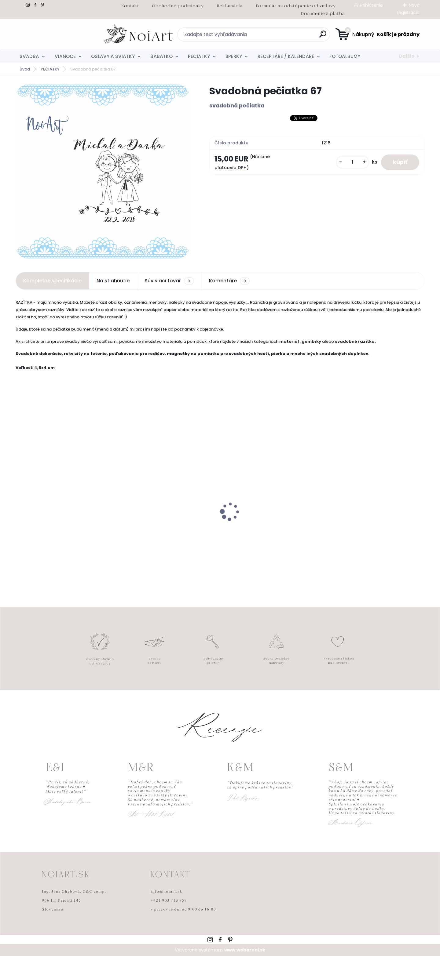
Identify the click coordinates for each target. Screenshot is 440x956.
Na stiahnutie (113, 280)
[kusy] (352, 162)
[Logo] (53, 34)
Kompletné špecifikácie (52, 280)
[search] (279, 36)
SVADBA (29, 56)
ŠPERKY (234, 56)
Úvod (25, 69)
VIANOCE (65, 56)
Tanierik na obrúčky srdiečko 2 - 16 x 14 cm (168, 529)
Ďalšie (406, 56)
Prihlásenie (371, 5)
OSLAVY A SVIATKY (113, 56)
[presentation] (20, 502)
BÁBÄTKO (161, 56)
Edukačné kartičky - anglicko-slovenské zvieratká (55, 529)
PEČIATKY (199, 56)
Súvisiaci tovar (169, 280)
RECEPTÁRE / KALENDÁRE (286, 56)
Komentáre (229, 280)
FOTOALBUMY (344, 56)
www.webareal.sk (244, 950)
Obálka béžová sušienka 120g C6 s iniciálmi (370, 529)
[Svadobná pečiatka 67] (103, 172)
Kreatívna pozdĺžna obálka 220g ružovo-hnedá (265, 529)
